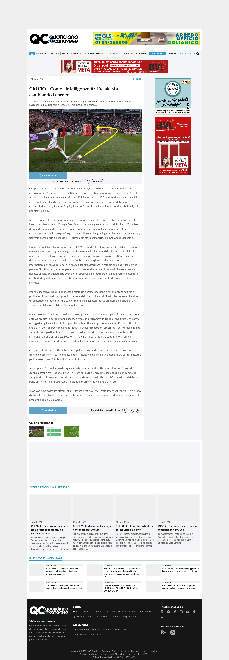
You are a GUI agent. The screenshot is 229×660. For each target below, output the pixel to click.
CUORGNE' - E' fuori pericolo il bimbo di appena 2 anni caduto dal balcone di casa (64, 586)
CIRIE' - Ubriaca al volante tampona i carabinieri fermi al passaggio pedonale (179, 586)
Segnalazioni (187, 53)
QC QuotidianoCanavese (99, 651)
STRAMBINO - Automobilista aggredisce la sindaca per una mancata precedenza (180, 569)
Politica (54, 53)
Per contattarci (81, 629)
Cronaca (41, 53)
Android (43, 639)
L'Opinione (142, 53)
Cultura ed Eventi (95, 53)
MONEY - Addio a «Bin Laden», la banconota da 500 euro (92, 527)
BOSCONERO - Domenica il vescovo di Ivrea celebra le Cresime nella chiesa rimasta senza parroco (63, 571)
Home (76, 611)
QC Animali (146, 611)
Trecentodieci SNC (108, 657)
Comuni (172, 53)
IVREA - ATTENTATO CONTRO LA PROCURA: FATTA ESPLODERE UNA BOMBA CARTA (121, 588)
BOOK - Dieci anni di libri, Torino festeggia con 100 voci (177, 527)
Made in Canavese (72, 53)
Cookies (107, 629)
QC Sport (128, 53)
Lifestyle (137, 79)
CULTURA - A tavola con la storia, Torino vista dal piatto (135, 527)
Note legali (120, 629)
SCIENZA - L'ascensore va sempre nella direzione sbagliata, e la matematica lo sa (50, 529)
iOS (35, 639)
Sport (91, 616)
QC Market (79, 616)
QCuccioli (114, 53)
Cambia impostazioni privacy (88, 634)
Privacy (96, 629)
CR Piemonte (158, 53)
